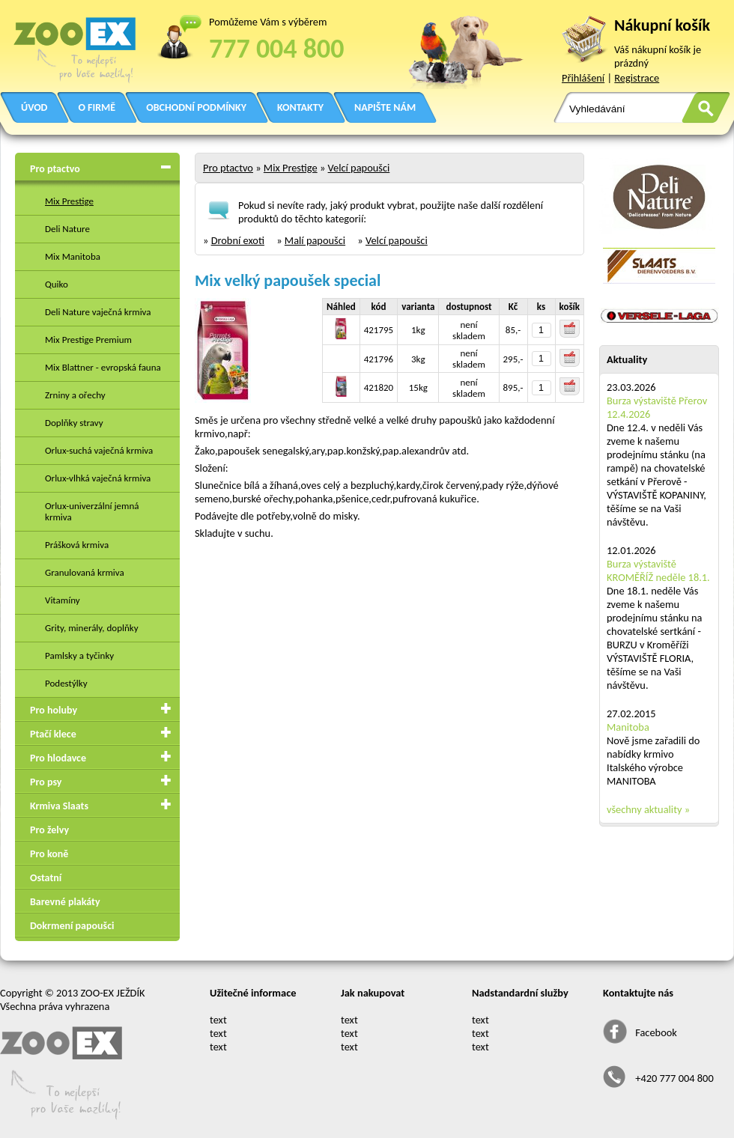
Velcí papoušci (359, 167)
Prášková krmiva (77, 544)
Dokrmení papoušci (72, 925)
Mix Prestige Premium (88, 339)
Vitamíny (62, 600)
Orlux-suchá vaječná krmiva (99, 450)
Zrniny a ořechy (75, 395)
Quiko (56, 284)
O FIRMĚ (96, 107)
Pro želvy (49, 830)
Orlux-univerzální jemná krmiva (92, 511)
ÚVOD (34, 107)
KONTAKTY (300, 107)
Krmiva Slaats (59, 806)
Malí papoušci (315, 240)
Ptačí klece (53, 734)
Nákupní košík (662, 25)
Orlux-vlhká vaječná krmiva (98, 478)
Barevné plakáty (65, 901)
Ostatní (45, 877)
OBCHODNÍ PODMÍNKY (196, 107)
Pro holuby (53, 710)
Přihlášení (583, 78)
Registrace (636, 78)
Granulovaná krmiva (84, 572)
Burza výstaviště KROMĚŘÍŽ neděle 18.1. (658, 570)
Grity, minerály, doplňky (92, 627)
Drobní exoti (237, 240)
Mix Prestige (69, 201)
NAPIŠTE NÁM (385, 107)
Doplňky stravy (74, 422)
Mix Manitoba (72, 256)
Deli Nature (67, 228)
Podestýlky (66, 683)
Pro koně (49, 854)
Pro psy (45, 782)
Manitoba (628, 727)
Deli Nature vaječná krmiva (98, 311)
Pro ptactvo (55, 168)
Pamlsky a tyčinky (79, 655)
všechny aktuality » (648, 809)
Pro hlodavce (58, 758)
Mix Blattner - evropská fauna (103, 367)
